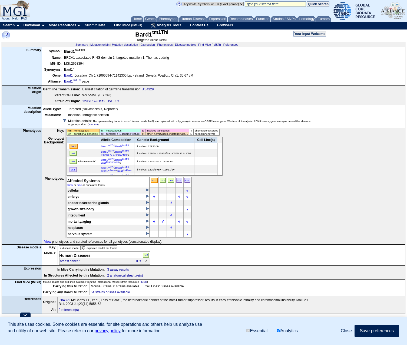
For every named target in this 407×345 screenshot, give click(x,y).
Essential (256, 330)
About (6, 18)
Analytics (287, 330)
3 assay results (118, 269)
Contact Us (199, 25)
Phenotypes (165, 44)
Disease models (185, 44)
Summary (81, 44)
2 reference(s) (69, 310)
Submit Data (95, 25)
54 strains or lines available (110, 292)
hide (79, 184)
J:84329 (148, 89)
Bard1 (68, 75)
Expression (147, 44)
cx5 (187, 180)
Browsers (225, 25)
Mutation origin (100, 44)
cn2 (163, 180)
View (47, 242)
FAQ (24, 18)
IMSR (144, 281)
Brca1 (108, 170)
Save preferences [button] (377, 330)
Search (9, 25)
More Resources (62, 25)
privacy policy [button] (108, 330)
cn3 (171, 180)
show (70, 184)
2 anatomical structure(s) (125, 275)
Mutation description (125, 44)
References (230, 44)
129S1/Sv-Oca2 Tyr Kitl (101, 101)
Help (15, 18)
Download (31, 25)
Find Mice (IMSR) (128, 25)
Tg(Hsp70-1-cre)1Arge (114, 154)
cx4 (179, 180)
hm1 (154, 180)
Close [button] (346, 330)
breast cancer (70, 261)
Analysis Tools (166, 25)
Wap (110, 162)
